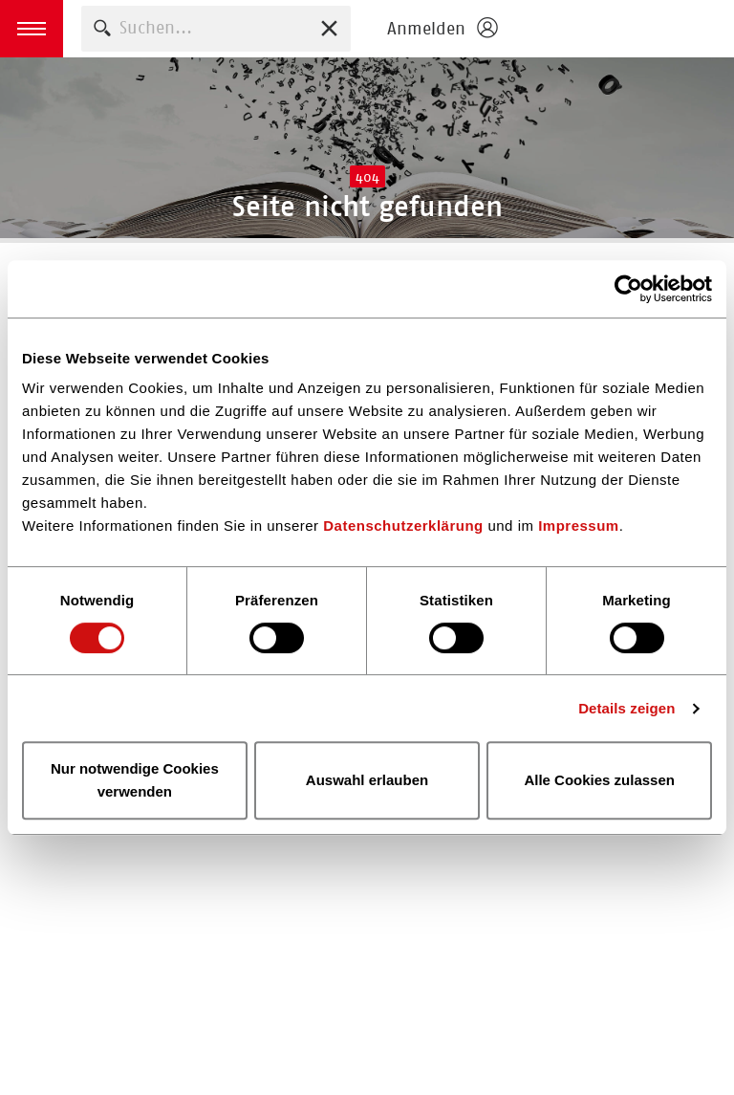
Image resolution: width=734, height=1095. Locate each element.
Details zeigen (626, 708)
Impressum (578, 525)
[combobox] (216, 28)
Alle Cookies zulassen (599, 780)
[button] (31, 28)
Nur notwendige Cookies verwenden (135, 779)
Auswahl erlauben (367, 780)
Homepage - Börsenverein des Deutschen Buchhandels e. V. (621, 28)
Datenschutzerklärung (403, 525)
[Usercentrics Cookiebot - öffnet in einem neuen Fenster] (628, 288)
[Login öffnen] (441, 28)
